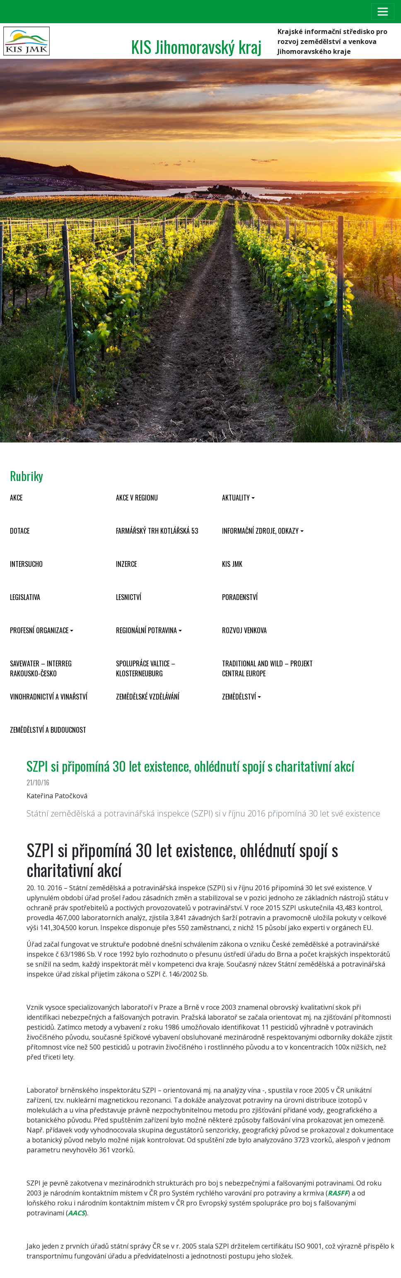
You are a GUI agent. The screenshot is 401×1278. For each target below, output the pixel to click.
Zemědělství (239, 697)
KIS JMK (232, 564)
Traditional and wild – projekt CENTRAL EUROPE (267, 668)
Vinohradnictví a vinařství (48, 697)
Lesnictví (128, 597)
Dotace (19, 531)
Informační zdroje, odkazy (260, 531)
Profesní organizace (39, 630)
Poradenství (240, 597)
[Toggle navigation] (382, 11)
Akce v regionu (137, 498)
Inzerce (126, 564)
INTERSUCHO (26, 564)
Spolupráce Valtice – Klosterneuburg (145, 668)
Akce (16, 498)
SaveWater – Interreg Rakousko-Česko (41, 668)
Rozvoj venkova (244, 630)
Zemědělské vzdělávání (147, 697)
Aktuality (236, 498)
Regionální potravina (146, 630)
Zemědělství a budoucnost (48, 730)
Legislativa (25, 597)
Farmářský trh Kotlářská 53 (157, 531)
